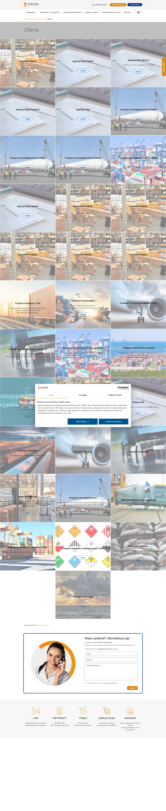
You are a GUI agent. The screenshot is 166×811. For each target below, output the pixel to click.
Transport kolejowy (27, 456)
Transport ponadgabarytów (83, 503)
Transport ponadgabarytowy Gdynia (27, 163)
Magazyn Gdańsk (138, 212)
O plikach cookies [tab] (115, 395)
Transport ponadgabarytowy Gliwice (83, 163)
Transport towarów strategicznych (138, 505)
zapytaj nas (164, 73)
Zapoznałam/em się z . (102, 689)
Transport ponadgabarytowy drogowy (27, 354)
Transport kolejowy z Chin (27, 308)
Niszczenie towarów (138, 551)
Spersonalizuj (82, 421)
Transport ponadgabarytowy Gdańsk (138, 115)
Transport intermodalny (83, 306)
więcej (27, 76)
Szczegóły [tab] (83, 395)
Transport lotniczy (83, 457)
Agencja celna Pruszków (28, 115)
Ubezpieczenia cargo (83, 602)
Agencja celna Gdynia (82, 66)
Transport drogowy (138, 457)
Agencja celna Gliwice (138, 65)
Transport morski (27, 405)
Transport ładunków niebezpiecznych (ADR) (82, 554)
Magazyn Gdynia (28, 66)
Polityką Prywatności (110, 689)
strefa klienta (135, 5)
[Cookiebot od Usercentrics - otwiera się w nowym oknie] (119, 388)
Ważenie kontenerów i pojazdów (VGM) (27, 552)
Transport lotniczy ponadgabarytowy (138, 308)
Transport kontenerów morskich (138, 353)
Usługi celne (138, 407)
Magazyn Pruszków (82, 212)
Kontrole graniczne (27, 502)
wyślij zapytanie (118, 5)
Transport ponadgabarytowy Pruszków (138, 163)
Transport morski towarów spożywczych (83, 353)
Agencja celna (83, 115)
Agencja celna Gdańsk (27, 212)
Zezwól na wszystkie (113, 421)
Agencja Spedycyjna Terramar (34, 25)
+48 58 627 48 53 (103, 654)
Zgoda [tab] (51, 395)
